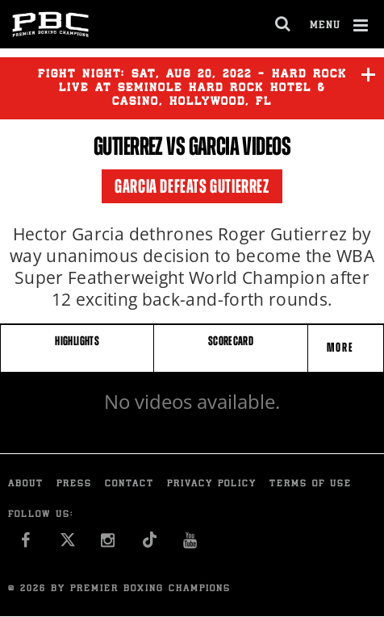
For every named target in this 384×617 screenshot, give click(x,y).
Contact (129, 484)
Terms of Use (310, 484)
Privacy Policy (212, 484)
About (26, 484)
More (342, 347)
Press (74, 484)
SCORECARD (230, 341)
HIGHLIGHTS (77, 341)
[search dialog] (283, 24)
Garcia (214, 146)
